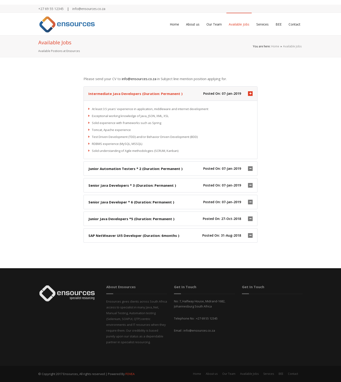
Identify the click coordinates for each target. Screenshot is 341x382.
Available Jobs (239, 24)
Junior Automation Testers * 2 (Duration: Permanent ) (135, 168)
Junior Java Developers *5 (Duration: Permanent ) (131, 218)
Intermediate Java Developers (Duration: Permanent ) (135, 93)
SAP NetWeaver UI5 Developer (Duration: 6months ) (133, 235)
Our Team (214, 24)
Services (262, 24)
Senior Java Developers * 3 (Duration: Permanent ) (132, 185)
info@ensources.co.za (139, 78)
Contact (294, 24)
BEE (279, 24)
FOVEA (130, 374)
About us (192, 24)
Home (174, 24)
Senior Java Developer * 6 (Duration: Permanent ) (131, 202)
